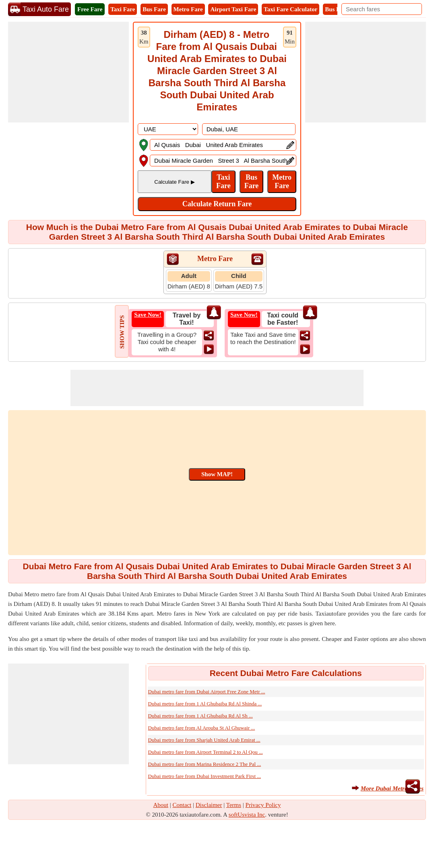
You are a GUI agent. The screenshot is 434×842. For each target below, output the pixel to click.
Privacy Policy (263, 805)
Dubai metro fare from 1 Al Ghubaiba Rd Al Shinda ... (205, 704)
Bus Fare (154, 9)
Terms (233, 805)
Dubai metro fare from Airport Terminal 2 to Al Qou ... (205, 752)
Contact (182, 805)
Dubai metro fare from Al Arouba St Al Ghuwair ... (201, 728)
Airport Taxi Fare (233, 9)
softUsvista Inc (247, 814)
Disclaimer (209, 805)
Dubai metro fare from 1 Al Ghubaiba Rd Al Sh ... (200, 716)
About (161, 805)
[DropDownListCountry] (168, 129)
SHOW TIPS (122, 331)
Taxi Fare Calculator (290, 9)
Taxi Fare (122, 9)
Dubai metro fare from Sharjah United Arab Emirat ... (204, 740)
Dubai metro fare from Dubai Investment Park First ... (204, 776)
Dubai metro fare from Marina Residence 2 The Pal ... (204, 764)
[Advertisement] (68, 72)
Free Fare (89, 9)
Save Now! (147, 314)
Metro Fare (188, 9)
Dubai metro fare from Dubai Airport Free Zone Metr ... (206, 692)
